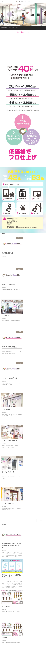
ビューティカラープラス (33, 650)
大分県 (2, 584)
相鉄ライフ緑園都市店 (12, 620)
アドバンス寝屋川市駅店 (13, 633)
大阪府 (2, 586)
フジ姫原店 (10, 627)
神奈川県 (3, 598)
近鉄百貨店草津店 (13, 27)
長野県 (2, 600)
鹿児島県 (3, 604)
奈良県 (2, 588)
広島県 (2, 590)
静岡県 (2, 602)
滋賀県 (2, 596)
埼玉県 (2, 582)
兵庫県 (2, 578)
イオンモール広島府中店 (13, 640)
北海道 (2, 580)
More (41, 394)
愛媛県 (2, 592)
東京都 (2, 594)
